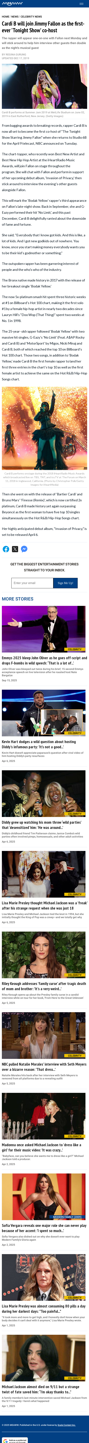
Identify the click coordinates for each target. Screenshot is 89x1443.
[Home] (12, 4)
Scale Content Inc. (67, 1425)
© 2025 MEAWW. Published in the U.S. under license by (30, 1425)
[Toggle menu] (83, 4)
